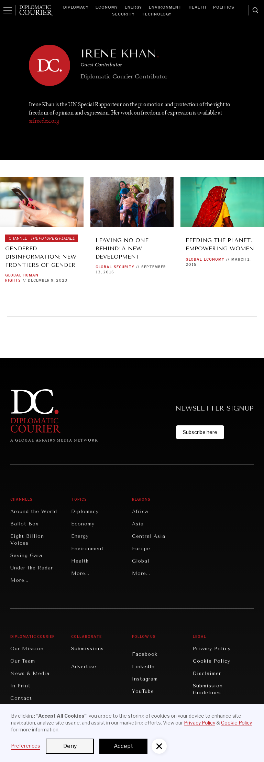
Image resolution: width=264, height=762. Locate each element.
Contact (21, 698)
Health (197, 7)
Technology (157, 14)
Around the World (33, 511)
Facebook (144, 654)
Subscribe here (200, 432)
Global (13, 275)
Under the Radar (31, 568)
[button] (159, 746)
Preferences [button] (25, 746)
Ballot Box (24, 524)
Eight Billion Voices (27, 539)
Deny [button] (70, 746)
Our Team (22, 661)
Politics (223, 7)
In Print (20, 686)
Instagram (145, 679)
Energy (133, 7)
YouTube (143, 691)
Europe (141, 549)
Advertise (83, 667)
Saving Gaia (26, 555)
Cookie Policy (211, 661)
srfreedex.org (44, 121)
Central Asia (148, 536)
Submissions (87, 649)
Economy (107, 7)
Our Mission (27, 649)
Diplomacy (76, 7)
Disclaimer (207, 673)
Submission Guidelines (208, 689)
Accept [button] (123, 746)
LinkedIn (143, 667)
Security (123, 14)
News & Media (30, 673)
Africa (140, 511)
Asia (138, 524)
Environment (165, 7)
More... (19, 580)
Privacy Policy (212, 649)
